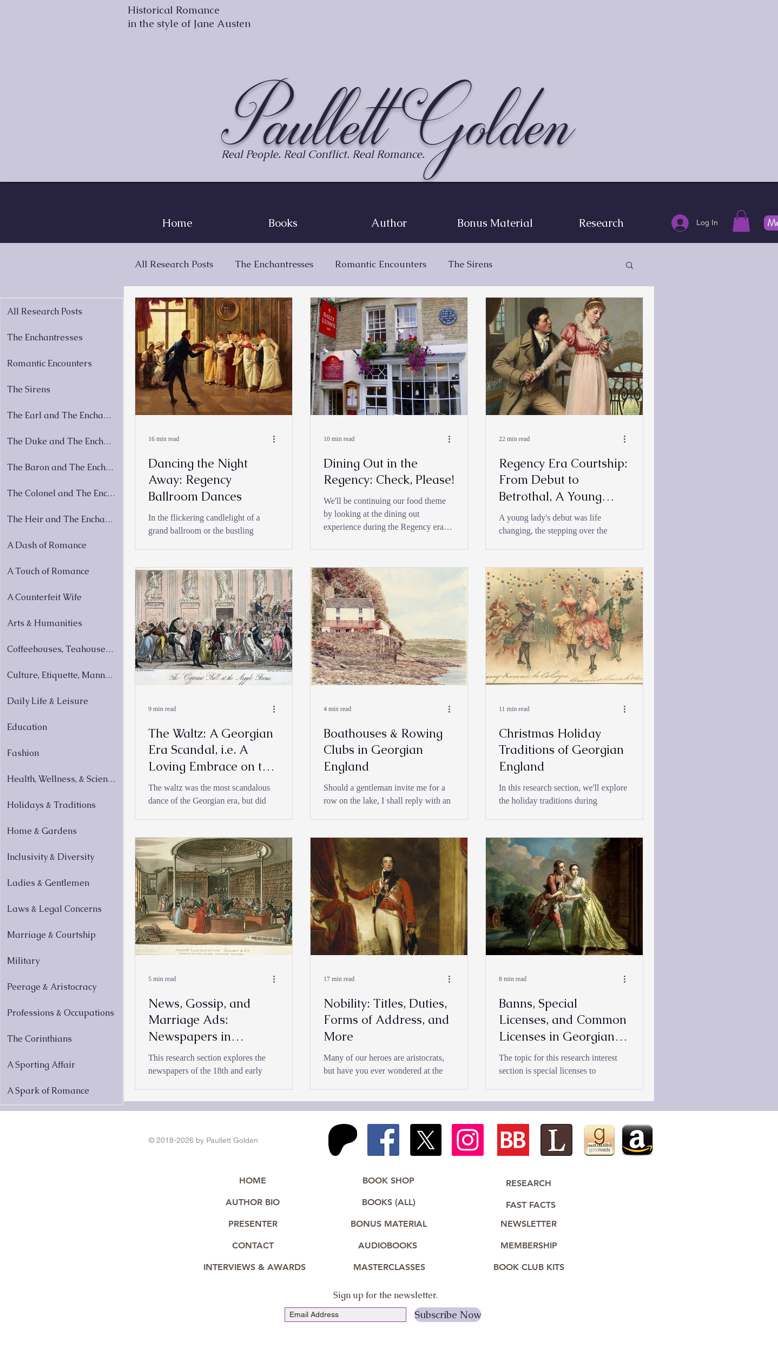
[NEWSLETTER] (528, 1224)
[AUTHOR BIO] (252, 1203)
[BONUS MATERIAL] (389, 1224)
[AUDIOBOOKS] (387, 1246)
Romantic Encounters (380, 264)
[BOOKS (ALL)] (388, 1203)
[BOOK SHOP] (388, 1181)
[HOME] (252, 1181)
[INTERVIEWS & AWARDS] (254, 1268)
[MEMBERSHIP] (528, 1246)
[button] (741, 221)
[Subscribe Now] (447, 1314)
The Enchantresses (274, 264)
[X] (425, 1140)
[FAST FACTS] (531, 1205)
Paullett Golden (398, 123)
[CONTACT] (252, 1246)
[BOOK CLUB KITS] (528, 1268)
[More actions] (277, 439)
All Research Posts (174, 264)
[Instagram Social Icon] (468, 1140)
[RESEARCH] (528, 1184)
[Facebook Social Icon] (383, 1140)
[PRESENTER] (252, 1224)
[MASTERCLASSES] (389, 1268)
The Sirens (470, 264)
